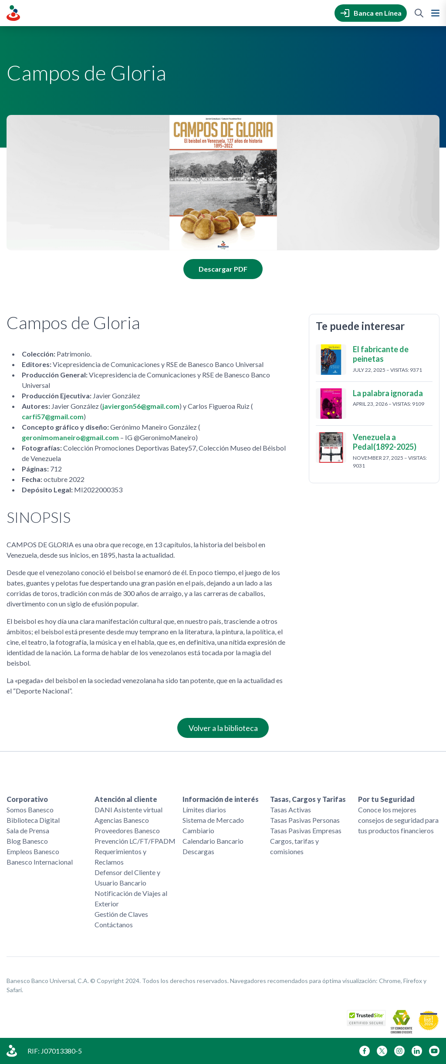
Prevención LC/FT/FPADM (135, 841)
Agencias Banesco (122, 820)
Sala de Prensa (28, 830)
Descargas (198, 851)
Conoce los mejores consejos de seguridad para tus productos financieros (398, 820)
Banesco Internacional (40, 862)
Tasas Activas (290, 809)
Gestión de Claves (121, 914)
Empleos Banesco (33, 851)
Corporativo (27, 799)
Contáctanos (114, 924)
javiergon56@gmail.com (140, 406)
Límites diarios (204, 809)
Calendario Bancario (212, 841)
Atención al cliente (126, 799)
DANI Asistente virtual (128, 809)
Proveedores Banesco (127, 830)
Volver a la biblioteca (223, 728)
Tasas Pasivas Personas (305, 820)
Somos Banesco (30, 809)
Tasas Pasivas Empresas (305, 830)
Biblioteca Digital (33, 820)
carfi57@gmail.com (53, 416)
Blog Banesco (27, 841)
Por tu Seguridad (386, 799)
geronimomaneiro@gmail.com (70, 437)
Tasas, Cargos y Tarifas (308, 799)
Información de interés (220, 799)
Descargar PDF (223, 269)
